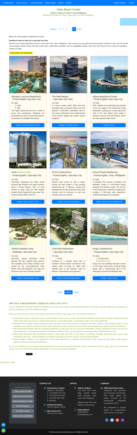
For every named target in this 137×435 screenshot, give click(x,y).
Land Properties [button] (36, 3)
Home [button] (131, 3)
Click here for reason (55, 413)
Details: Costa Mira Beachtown (68, 278)
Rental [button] (60, 3)
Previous (53, 29)
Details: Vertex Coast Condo (28, 202)
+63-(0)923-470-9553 (57, 395)
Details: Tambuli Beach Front (28, 278)
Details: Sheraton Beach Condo (28, 125)
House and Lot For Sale (23, 396)
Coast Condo (24, 172)
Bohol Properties (22, 406)
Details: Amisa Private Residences (109, 202)
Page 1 (76, 292)
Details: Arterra (109, 125)
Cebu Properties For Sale (22, 401)
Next (79, 29)
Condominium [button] (8, 3)
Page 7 (60, 292)
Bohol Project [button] (50, 3)
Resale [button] (68, 3)
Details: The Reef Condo (68, 125)
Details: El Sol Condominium (68, 202)
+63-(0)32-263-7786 (56, 398)
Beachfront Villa (104, 261)
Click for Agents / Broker (56, 407)
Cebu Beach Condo (68, 9)
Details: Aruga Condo (109, 278)
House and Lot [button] (22, 3)
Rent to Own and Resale (22, 416)
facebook (52, 401)
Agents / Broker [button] (120, 3)
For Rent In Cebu (22, 411)
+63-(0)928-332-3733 (57, 393)
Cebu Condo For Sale (22, 391)
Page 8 (68, 292)
